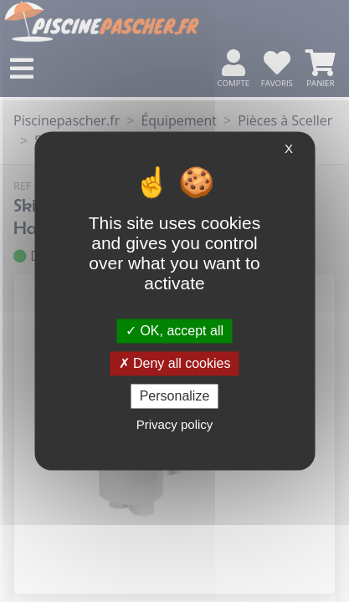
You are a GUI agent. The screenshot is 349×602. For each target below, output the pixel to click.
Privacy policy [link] (174, 425)
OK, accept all (174, 331)
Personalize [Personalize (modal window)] (175, 396)
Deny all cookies (175, 363)
